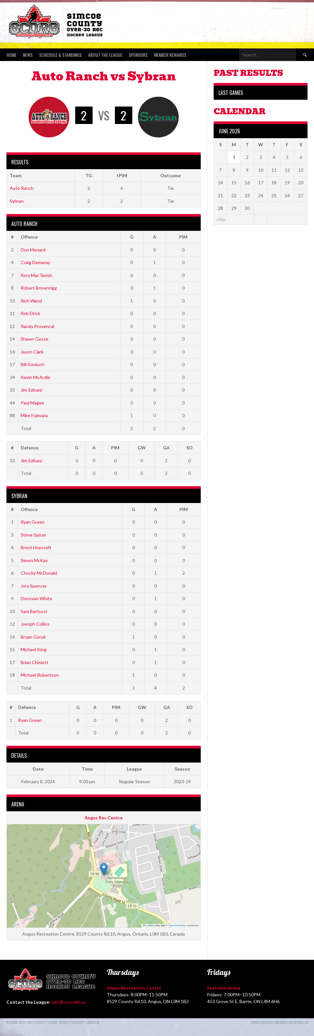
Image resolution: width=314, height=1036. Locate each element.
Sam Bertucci (34, 611)
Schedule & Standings (60, 54)
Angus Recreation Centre (134, 987)
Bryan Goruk (33, 637)
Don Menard (33, 249)
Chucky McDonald (39, 573)
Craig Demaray (35, 262)
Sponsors (138, 54)
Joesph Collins (35, 624)
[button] (104, 869)
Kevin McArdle (35, 377)
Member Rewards (170, 54)
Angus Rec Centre (104, 817)
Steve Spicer (33, 535)
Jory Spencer (34, 586)
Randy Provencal (37, 326)
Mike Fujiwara (34, 415)
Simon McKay (34, 560)
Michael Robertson (40, 675)
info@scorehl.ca (68, 1002)
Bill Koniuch (32, 364)
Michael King (33, 649)
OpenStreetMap (177, 925)
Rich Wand (31, 300)
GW (141, 447)
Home (11, 54)
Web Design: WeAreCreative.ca (279, 1022)
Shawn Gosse (34, 339)
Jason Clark (32, 351)
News (28, 54)
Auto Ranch (22, 188)
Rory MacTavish (36, 275)
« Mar (221, 219)
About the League (105, 54)
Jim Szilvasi (31, 390)
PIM (183, 237)
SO (189, 447)
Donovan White (36, 598)
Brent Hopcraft (36, 547)
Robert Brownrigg (39, 288)
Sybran (17, 201)
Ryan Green (33, 522)
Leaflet (148, 925)
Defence (29, 447)
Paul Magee (32, 402)
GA (166, 447)
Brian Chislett (34, 662)
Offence (29, 237)
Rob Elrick (30, 313)
